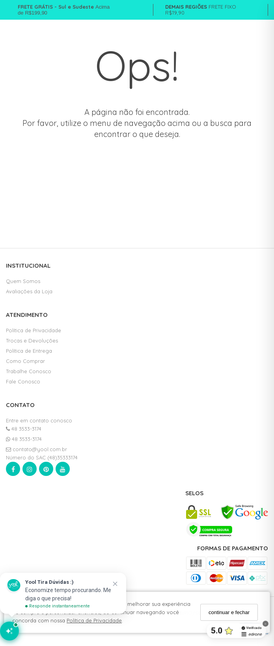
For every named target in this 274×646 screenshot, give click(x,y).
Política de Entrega (29, 351)
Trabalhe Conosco (28, 371)
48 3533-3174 (23, 429)
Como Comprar (25, 361)
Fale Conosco (23, 381)
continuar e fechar (229, 612)
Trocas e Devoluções (32, 340)
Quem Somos (23, 281)
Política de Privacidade (94, 620)
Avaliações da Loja (29, 291)
